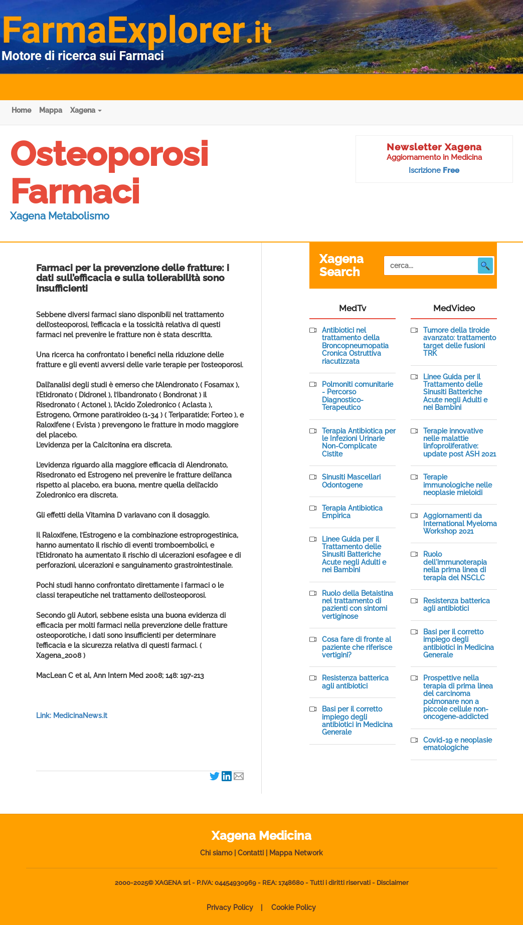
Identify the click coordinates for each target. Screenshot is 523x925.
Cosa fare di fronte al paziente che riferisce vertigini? (357, 647)
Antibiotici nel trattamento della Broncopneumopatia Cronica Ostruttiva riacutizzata (355, 346)
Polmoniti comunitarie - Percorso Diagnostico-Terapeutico (357, 396)
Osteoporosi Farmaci (109, 172)
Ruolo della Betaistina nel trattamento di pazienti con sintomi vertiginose (357, 605)
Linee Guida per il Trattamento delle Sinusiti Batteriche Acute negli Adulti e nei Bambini (354, 555)
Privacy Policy (230, 907)
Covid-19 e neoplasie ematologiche (457, 744)
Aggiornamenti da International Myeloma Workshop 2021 (460, 523)
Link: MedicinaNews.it (71, 716)
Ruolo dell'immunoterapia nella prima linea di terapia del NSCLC (455, 566)
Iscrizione (434, 170)
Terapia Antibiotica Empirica (352, 512)
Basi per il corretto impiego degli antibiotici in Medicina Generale (357, 721)
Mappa (50, 110)
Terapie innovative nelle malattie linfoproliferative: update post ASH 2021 (459, 442)
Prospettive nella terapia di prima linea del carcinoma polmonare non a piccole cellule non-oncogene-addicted (458, 697)
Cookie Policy (293, 907)
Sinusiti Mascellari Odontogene (351, 481)
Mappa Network (296, 853)
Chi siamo (216, 853)
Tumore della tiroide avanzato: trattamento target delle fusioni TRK (459, 342)
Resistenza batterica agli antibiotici (355, 681)
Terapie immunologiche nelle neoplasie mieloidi (457, 485)
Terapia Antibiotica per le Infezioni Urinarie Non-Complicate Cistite (359, 442)
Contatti (251, 853)
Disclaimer (393, 882)
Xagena (86, 110)
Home (21, 110)
